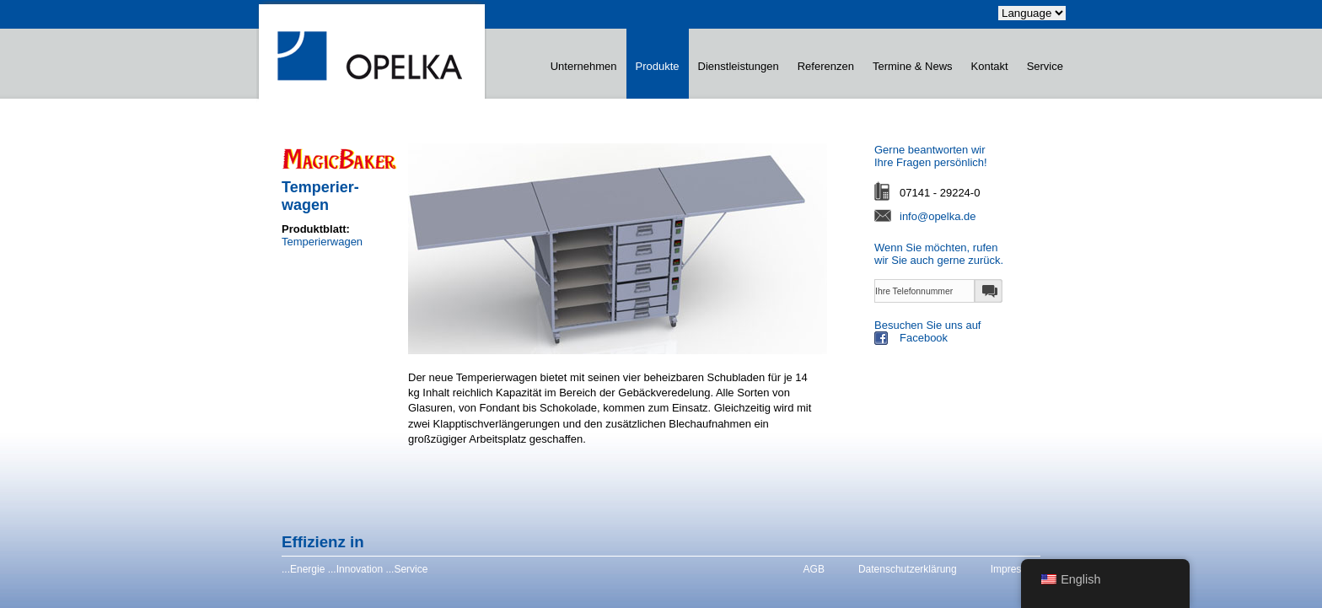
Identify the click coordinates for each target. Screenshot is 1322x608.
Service (1045, 66)
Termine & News (913, 66)
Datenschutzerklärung (907, 569)
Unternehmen (584, 66)
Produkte (658, 66)
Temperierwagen (322, 241)
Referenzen (826, 66)
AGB (814, 569)
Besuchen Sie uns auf (971, 333)
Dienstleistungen (738, 66)
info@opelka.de (938, 216)
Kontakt (989, 66)
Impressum (1015, 569)
